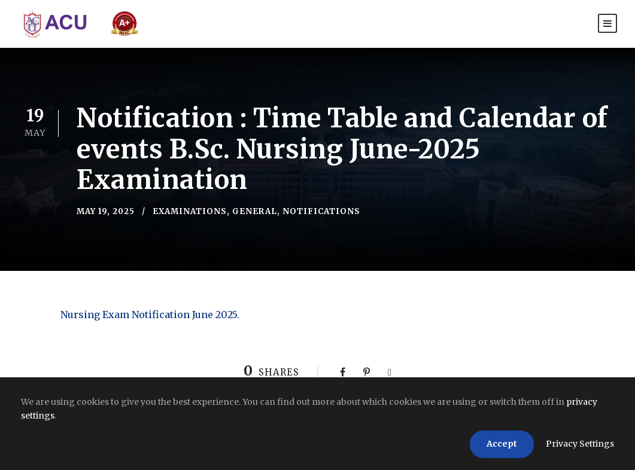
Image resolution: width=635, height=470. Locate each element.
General (254, 211)
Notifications (321, 211)
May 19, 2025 (106, 211)
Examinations (190, 211)
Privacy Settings (580, 443)
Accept (502, 443)
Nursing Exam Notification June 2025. (149, 315)
